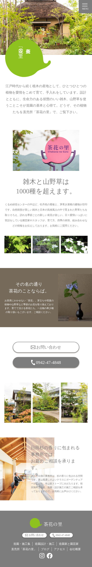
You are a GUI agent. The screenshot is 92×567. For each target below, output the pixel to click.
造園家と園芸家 (69, 543)
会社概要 (75, 549)
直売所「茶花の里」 (24, 549)
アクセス (59, 549)
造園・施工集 (21, 543)
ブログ (45, 549)
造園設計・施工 (45, 543)
